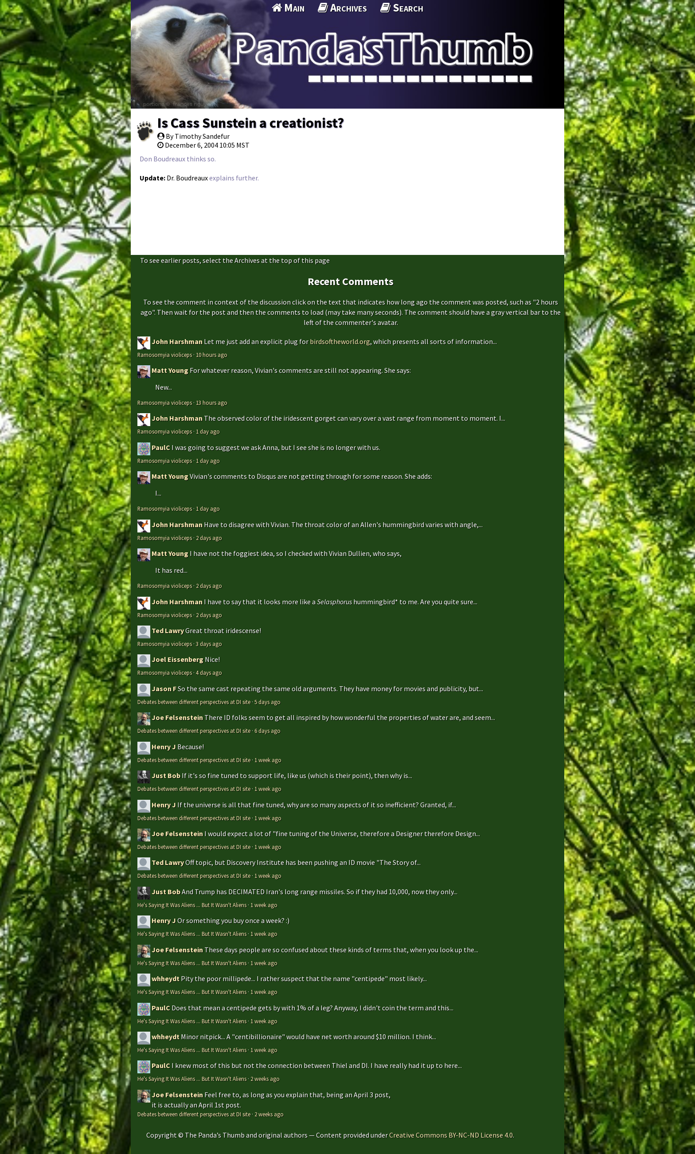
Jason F (164, 688)
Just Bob (166, 775)
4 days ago (209, 672)
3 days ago (209, 643)
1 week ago (267, 759)
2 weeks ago (265, 1078)
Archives (342, 7)
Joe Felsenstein (177, 717)
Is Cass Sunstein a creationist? (250, 123)
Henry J (164, 746)
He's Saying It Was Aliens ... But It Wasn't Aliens (191, 904)
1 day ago (208, 431)
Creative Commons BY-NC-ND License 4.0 (451, 1135)
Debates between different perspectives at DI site (193, 701)
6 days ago (267, 730)
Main (288, 7)
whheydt (166, 978)
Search (401, 7)
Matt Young (170, 370)
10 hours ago (211, 354)
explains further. (234, 177)
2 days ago (209, 537)
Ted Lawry (168, 630)
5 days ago (267, 701)
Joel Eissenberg (177, 659)
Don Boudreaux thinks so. (178, 158)
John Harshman (177, 341)
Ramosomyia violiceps (164, 354)
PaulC (161, 447)
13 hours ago (211, 402)
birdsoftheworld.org (340, 341)
